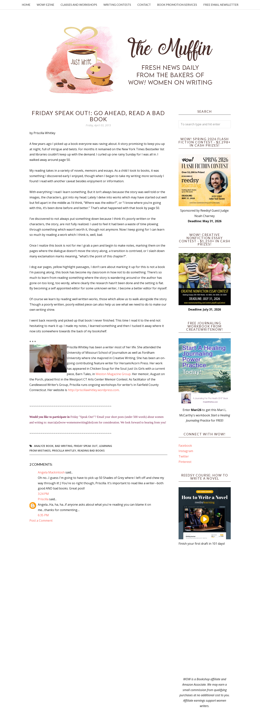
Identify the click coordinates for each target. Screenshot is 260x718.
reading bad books (91, 450)
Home (26, 4)
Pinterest (185, 462)
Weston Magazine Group (113, 374)
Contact (144, 4)
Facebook (185, 446)
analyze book (43, 446)
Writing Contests (117, 4)
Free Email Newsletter (220, 4)
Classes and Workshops (79, 4)
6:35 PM (43, 515)
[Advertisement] (205, 611)
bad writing (63, 446)
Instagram (186, 451)
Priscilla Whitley (64, 450)
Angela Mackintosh (51, 472)
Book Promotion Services (177, 4)
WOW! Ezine (45, 4)
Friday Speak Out (86, 446)
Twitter (184, 456)
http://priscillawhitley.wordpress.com (93, 390)
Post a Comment (41, 520)
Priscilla (43, 499)
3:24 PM (43, 494)
